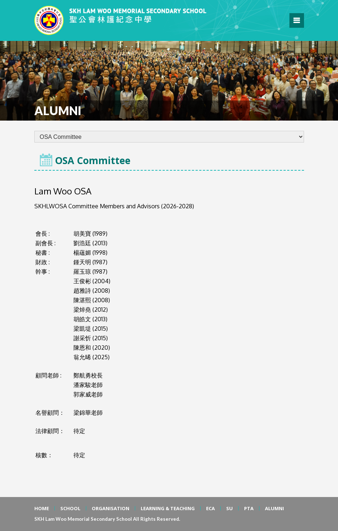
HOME (41, 508)
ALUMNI (274, 508)
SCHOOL (70, 508)
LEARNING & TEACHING (168, 508)
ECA (210, 508)
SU (229, 508)
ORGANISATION (110, 508)
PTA (249, 508)
